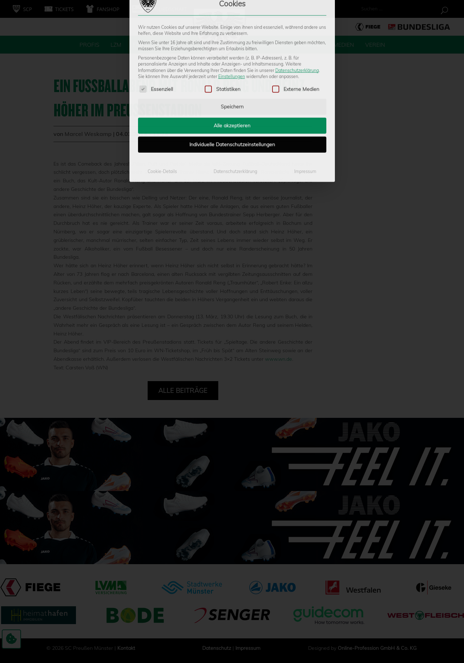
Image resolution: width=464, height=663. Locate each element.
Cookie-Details (162, 94)
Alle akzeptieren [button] (232, 48)
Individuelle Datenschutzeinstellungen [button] (232, 67)
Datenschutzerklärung (235, 94)
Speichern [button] (232, 29)
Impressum (305, 94)
